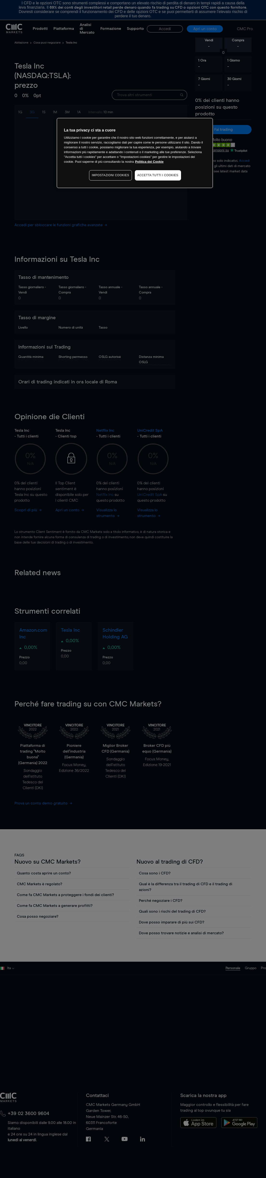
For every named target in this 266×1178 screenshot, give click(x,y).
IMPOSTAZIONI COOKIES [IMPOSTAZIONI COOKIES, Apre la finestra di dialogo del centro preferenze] (110, 175)
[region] (135, 153)
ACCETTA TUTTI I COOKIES (157, 175)
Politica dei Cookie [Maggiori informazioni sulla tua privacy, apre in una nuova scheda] (149, 161)
